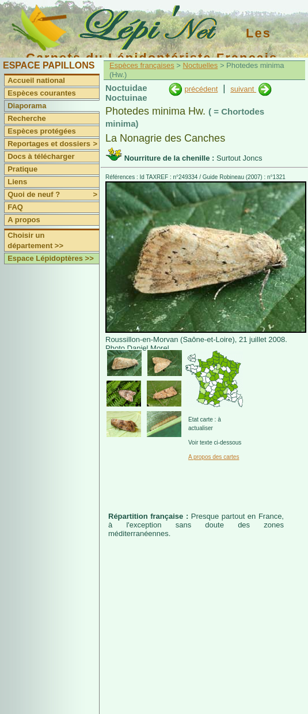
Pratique (22, 169)
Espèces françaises (141, 65)
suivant (243, 89)
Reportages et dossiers (53, 144)
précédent (201, 89)
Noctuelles (200, 65)
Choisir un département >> (35, 240)
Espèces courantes (41, 93)
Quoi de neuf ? (53, 194)
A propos (23, 219)
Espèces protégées (41, 131)
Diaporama (26, 105)
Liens (17, 181)
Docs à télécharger (40, 156)
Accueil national (36, 80)
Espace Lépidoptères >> (50, 258)
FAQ (15, 207)
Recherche (26, 118)
